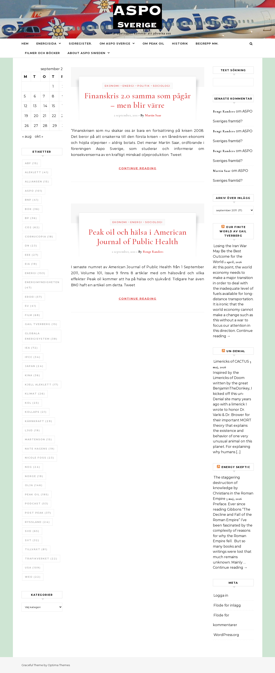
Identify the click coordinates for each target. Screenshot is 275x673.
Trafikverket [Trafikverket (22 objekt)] (41, 558)
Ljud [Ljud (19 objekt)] (32, 430)
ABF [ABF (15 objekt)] (31, 163)
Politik (143, 85)
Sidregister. (80, 43)
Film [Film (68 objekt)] (32, 315)
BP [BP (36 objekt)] (31, 218)
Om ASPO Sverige (115, 43)
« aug (27, 136)
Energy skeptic (235, 467)
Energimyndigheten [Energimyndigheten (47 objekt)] (42, 285)
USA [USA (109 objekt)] (33, 567)
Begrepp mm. (207, 43)
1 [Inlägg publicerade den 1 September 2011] (53, 86)
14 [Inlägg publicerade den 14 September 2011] (45, 106)
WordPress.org (226, 635)
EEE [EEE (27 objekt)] (31, 254)
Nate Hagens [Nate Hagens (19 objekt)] (40, 448)
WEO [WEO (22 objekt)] (33, 576)
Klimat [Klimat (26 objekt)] (35, 393)
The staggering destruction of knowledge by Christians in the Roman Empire (233, 488)
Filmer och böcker (42, 53)
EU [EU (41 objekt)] (30, 305)
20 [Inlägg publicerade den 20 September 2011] (36, 116)
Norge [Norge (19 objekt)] (34, 476)
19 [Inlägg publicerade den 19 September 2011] (26, 116)
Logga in (221, 595)
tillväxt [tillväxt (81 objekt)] (36, 549)
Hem (25, 43)
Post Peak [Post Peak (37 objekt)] (38, 512)
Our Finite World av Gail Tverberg (233, 231)
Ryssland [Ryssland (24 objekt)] (37, 522)
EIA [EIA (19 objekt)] (31, 263)
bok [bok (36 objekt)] (32, 209)
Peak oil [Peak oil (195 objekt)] (37, 494)
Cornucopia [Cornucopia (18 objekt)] (39, 236)
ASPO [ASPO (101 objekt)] (33, 190)
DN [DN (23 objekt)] (31, 245)
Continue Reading (138, 168)
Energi (128, 85)
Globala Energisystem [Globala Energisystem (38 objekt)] (41, 336)
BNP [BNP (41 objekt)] (32, 199)
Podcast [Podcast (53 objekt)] (36, 503)
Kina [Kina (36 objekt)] (32, 375)
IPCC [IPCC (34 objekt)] (32, 357)
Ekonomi (112, 85)
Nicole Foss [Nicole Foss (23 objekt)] (39, 457)
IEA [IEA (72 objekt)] (31, 347)
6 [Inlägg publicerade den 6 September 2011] (35, 96)
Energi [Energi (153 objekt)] (35, 273)
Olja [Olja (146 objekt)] (34, 485)
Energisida (46, 43)
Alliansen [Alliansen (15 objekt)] (37, 181)
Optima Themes (59, 665)
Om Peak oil (153, 43)
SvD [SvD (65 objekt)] (32, 531)
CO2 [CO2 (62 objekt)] (32, 227)
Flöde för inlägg (227, 605)
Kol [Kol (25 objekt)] (32, 402)
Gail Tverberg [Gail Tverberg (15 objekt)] (41, 324)
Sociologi (161, 85)
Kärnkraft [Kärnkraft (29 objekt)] (38, 421)
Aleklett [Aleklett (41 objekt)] (37, 172)
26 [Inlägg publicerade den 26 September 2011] (27, 126)
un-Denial (235, 351)
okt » (39, 136)
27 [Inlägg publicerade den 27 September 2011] (36, 126)
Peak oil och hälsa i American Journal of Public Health (137, 236)
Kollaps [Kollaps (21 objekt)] (36, 411)
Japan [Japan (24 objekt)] (34, 366)
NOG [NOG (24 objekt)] (32, 466)
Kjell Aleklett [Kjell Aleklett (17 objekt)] (41, 384)
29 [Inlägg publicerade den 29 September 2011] (54, 126)
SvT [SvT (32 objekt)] (32, 540)
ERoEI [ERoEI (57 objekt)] (33, 296)
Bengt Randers (153, 251)
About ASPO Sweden (86, 53)
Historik (180, 43)
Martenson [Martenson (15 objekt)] (38, 439)
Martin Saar (153, 115)
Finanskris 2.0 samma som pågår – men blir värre (137, 100)
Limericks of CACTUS (231, 361)
